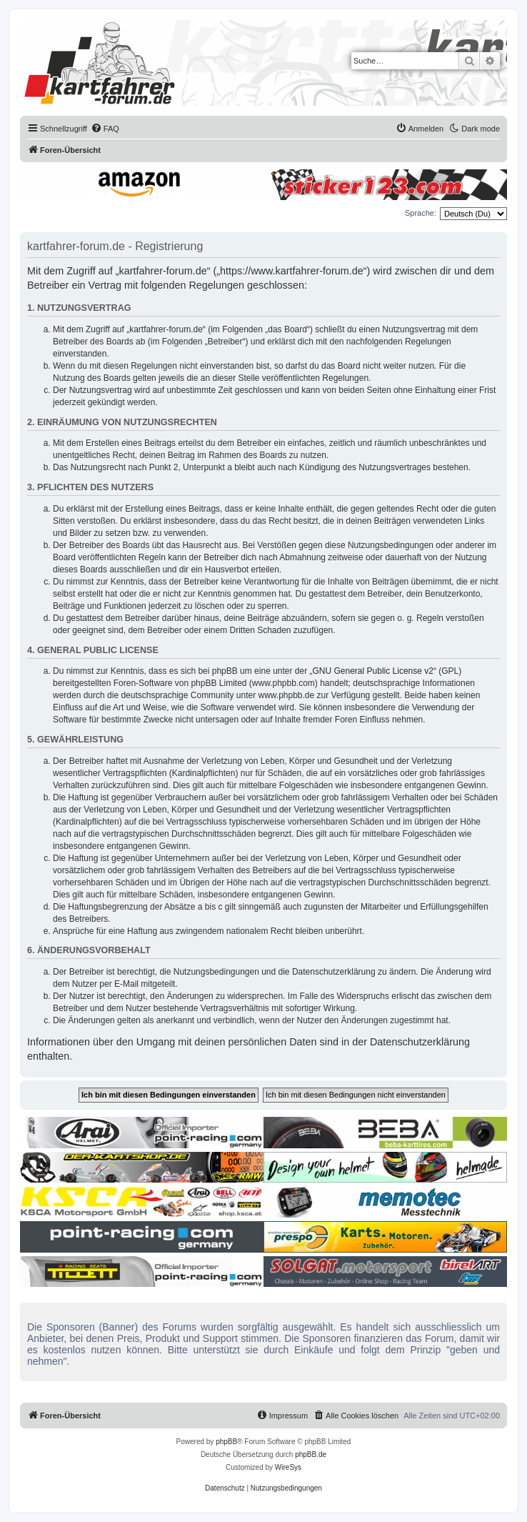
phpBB (226, 1442)
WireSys (288, 1467)
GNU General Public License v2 (373, 671)
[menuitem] (105, 128)
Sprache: (420, 213)
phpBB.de (310, 1454)
